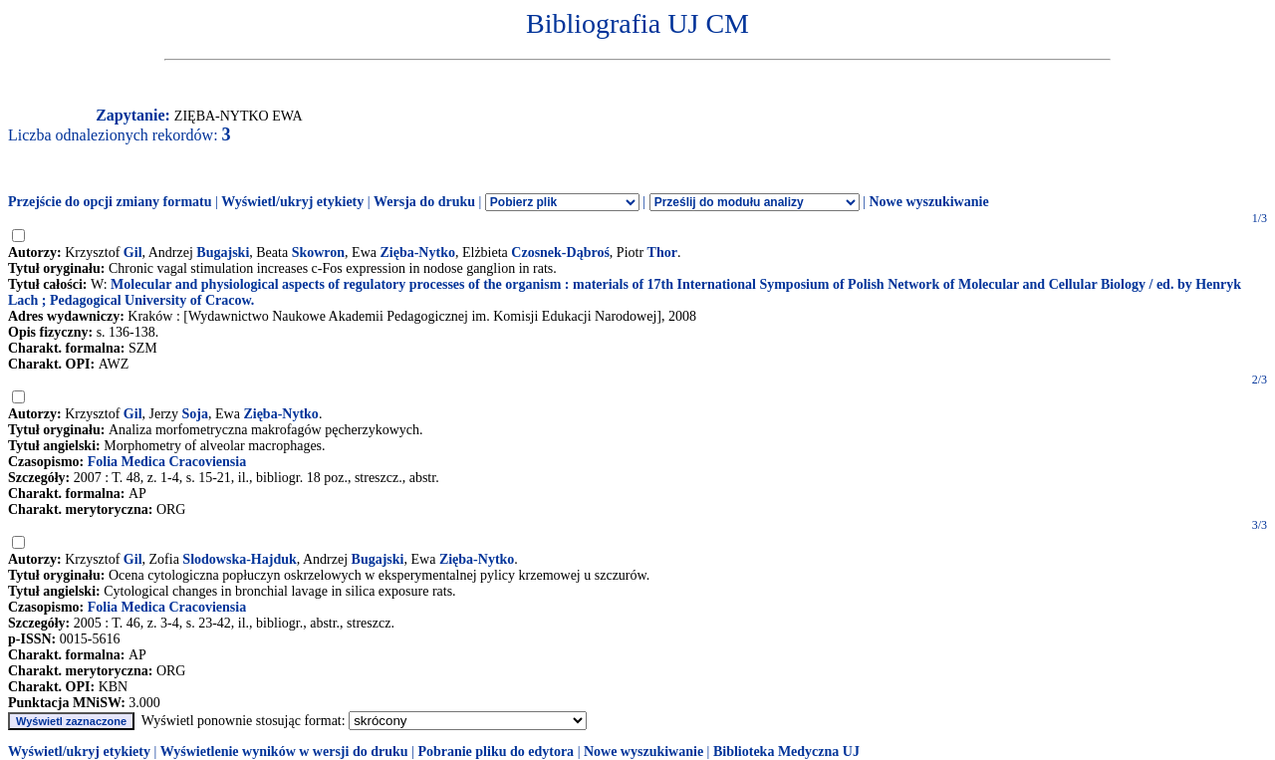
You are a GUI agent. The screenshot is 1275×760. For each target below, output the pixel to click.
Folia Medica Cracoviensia (167, 461)
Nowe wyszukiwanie (928, 201)
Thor (662, 252)
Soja (195, 413)
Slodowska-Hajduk (239, 559)
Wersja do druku (424, 201)
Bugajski (222, 252)
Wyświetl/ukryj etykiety (292, 201)
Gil (133, 252)
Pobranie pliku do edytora (495, 751)
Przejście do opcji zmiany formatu (110, 201)
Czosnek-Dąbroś (560, 252)
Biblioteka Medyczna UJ (786, 751)
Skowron (318, 252)
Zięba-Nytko (417, 252)
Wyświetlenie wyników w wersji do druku (284, 751)
